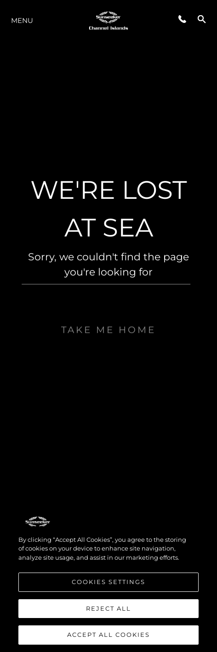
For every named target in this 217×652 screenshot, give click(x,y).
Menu (22, 20)
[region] (108, 589)
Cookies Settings (108, 581)
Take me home (108, 346)
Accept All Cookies (108, 634)
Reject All (108, 608)
